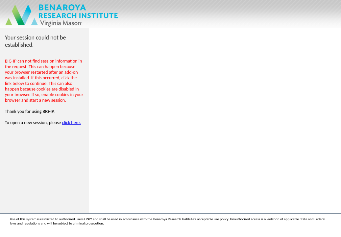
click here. (71, 122)
